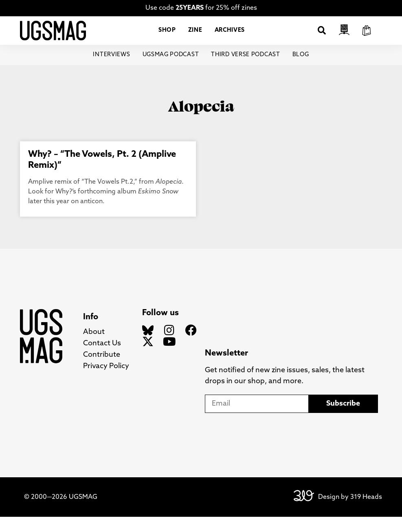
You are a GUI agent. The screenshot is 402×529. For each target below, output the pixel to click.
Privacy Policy (106, 378)
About (94, 344)
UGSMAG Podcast (171, 67)
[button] (322, 37)
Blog (300, 67)
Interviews (111, 67)
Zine (195, 36)
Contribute (101, 367)
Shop (167, 36)
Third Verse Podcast (245, 67)
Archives (230, 36)
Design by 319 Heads (350, 509)
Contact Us (102, 356)
